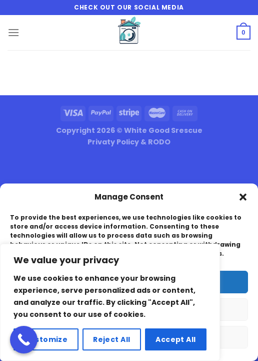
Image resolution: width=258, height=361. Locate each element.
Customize (46, 339)
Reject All (111, 339)
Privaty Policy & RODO (129, 142)
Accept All (176, 339)
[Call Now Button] (24, 339)
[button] (243, 197)
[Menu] (14, 32)
